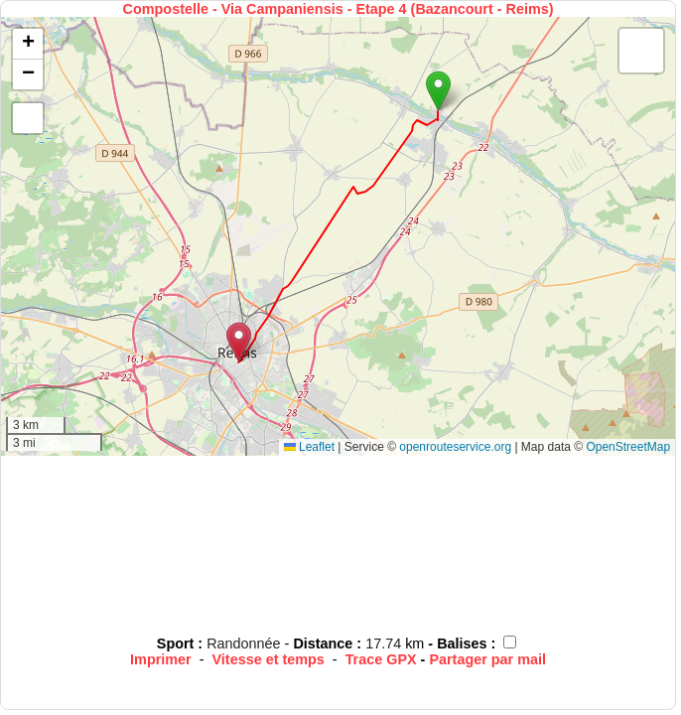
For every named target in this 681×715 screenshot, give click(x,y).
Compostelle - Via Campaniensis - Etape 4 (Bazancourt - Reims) (338, 9)
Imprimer (161, 659)
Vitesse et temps (268, 659)
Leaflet (309, 447)
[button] (438, 91)
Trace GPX (381, 659)
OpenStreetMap (628, 447)
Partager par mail (487, 659)
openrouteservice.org (455, 447)
